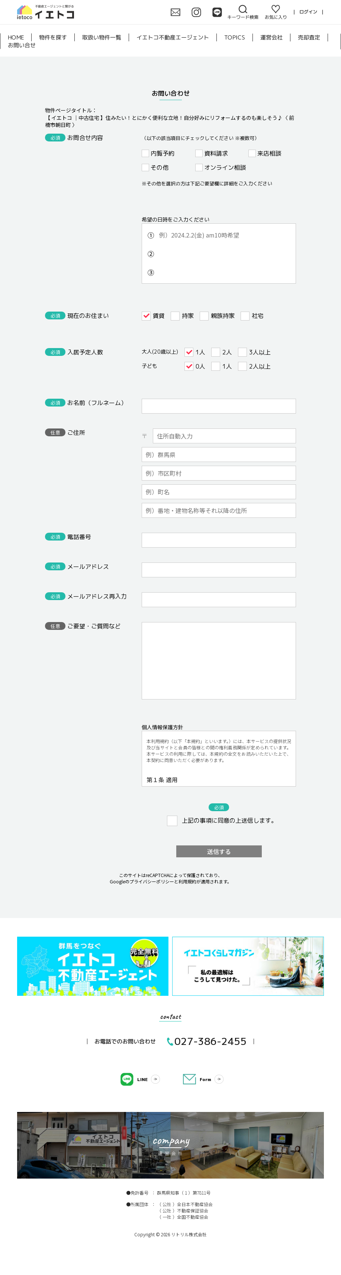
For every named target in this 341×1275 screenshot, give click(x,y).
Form (205, 1079)
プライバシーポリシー (151, 881)
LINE (142, 1079)
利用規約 (187, 881)
